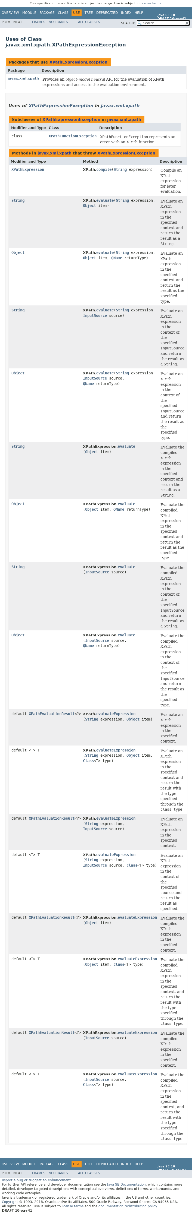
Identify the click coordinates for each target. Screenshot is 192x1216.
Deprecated (107, 13)
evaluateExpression (115, 714)
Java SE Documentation (126, 1184)
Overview (10, 13)
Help (139, 13)
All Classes (89, 22)
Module (29, 13)
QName (116, 258)
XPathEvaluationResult (52, 714)
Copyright (10, 1202)
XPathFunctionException (73, 136)
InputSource (95, 315)
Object (89, 205)
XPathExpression (27, 169)
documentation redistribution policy (127, 1206)
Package (47, 13)
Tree (89, 13)
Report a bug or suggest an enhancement (36, 1180)
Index (126, 13)
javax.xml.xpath (23, 78)
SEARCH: (128, 23)
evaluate (105, 200)
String (120, 169)
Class (63, 13)
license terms (151, 3)
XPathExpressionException (78, 62)
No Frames (58, 22)
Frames (38, 22)
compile (104, 169)
